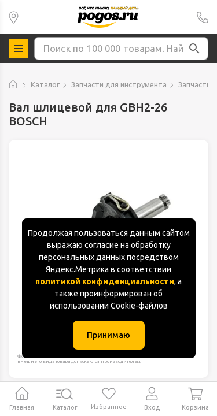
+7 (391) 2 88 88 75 (202, 17)
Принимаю (108, 335)
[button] (194, 48)
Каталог (45, 84)
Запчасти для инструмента (119, 84)
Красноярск (14, 17)
